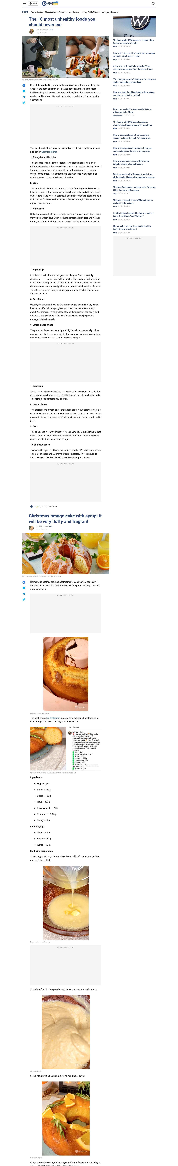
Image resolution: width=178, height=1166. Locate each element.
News (115, 47)
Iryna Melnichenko (42, 526)
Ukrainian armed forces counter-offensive (62, 12)
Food (51, 30)
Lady (114, 194)
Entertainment (117, 116)
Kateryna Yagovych (42, 30)
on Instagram (53, 718)
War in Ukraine (37, 12)
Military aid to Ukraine (90, 12)
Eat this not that (49, 152)
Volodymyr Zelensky (110, 12)
